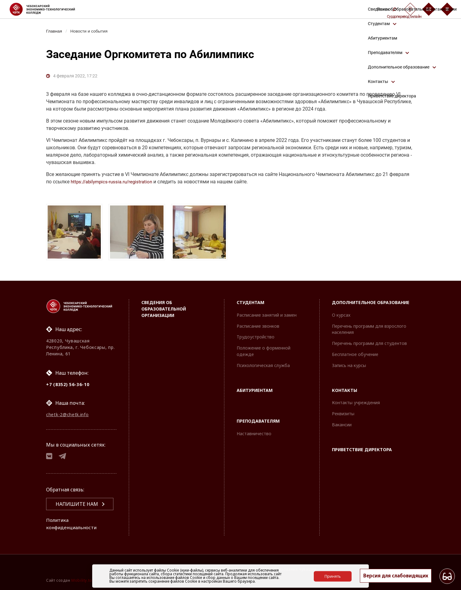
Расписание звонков (258, 324)
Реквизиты (343, 411)
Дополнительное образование (370, 300)
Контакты (344, 388)
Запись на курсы (349, 363)
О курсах (341, 313)
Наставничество (254, 431)
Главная (54, 31)
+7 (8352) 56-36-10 (67, 382)
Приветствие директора (362, 447)
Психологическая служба (263, 363)
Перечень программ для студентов (369, 341)
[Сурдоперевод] (410, 9)
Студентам (250, 300)
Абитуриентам (255, 388)
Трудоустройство (255, 335)
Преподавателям (258, 419)
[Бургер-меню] (447, 9)
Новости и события (91, 31)
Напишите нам (77, 504)
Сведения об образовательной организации (163, 306)
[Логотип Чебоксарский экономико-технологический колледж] (47, 9)
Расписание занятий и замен (267, 313)
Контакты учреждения (356, 401)
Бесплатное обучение (355, 352)
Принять (333, 576)
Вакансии (342, 422)
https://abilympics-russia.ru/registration (114, 182)
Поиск (386, 9)
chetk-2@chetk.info (67, 413)
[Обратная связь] (428, 9)
